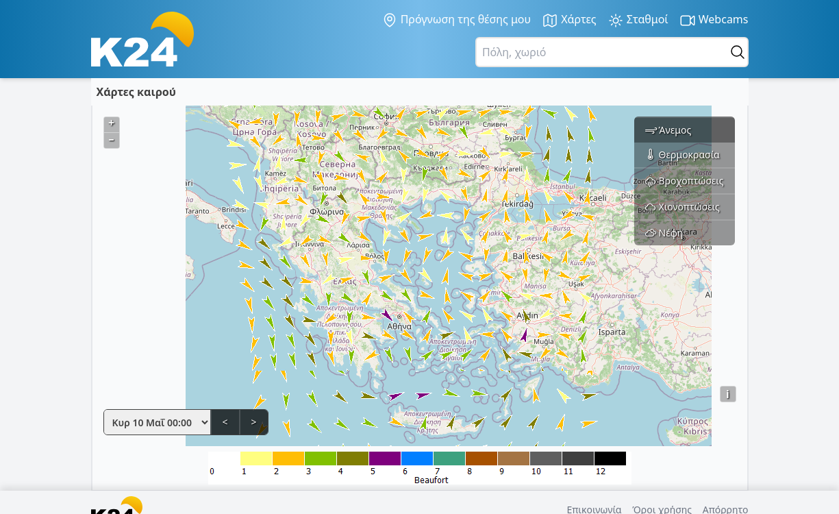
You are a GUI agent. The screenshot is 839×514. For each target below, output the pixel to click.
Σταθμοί (638, 20)
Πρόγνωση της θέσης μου (456, 20)
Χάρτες (569, 20)
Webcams (714, 20)
